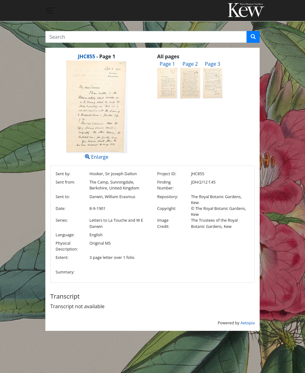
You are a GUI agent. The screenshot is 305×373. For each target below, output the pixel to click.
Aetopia (247, 323)
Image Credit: (163, 223)
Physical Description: (67, 246)
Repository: (167, 196)
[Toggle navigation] (49, 10)
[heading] (96, 56)
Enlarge (96, 110)
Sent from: (65, 182)
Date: (61, 208)
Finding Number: (165, 185)
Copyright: (166, 208)
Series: (62, 220)
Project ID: (166, 173)
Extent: (62, 257)
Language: (65, 235)
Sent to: (63, 196)
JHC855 (86, 56)
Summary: (65, 272)
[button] (253, 37)
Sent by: (63, 173)
